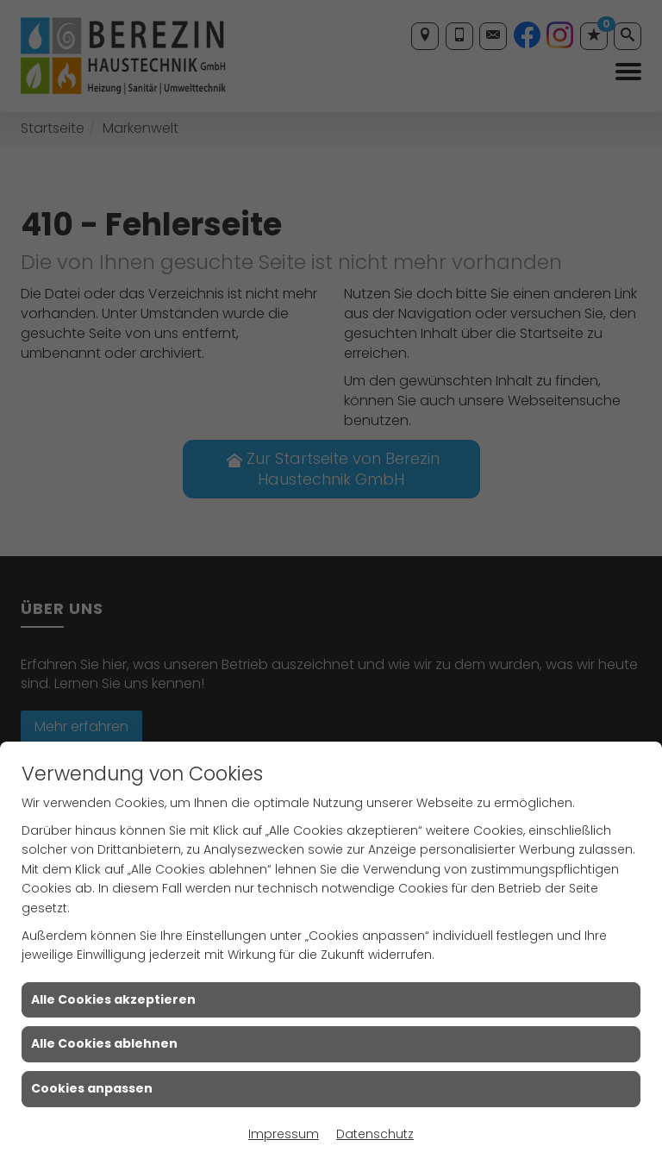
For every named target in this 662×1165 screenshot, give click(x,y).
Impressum (283, 1134)
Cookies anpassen (92, 1088)
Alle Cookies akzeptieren (113, 999)
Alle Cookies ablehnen (104, 1043)
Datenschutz (375, 1134)
